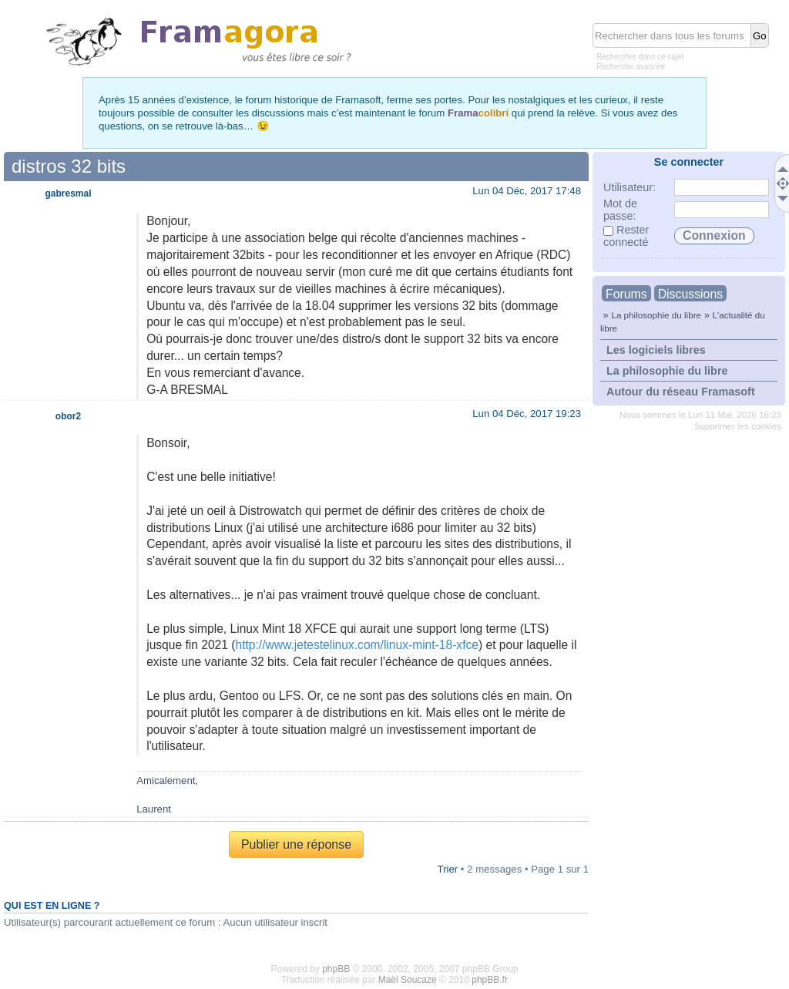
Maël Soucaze (407, 979)
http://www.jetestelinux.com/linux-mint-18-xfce (356, 644)
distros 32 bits (69, 166)
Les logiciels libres (656, 350)
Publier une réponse (296, 844)
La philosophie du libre (656, 315)
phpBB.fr (490, 979)
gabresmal (68, 193)
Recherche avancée (630, 66)
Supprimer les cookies (737, 426)
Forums (626, 294)
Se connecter (689, 162)
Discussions (690, 294)
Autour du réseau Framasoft (680, 391)
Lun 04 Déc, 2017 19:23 (526, 413)
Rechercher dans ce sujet (639, 56)
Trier (448, 869)
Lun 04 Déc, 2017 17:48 (526, 191)
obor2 (68, 416)
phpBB (336, 969)
